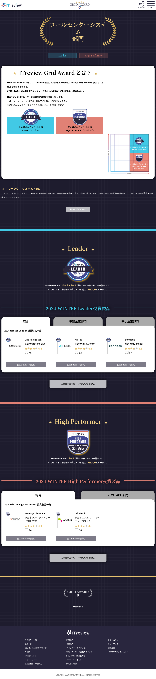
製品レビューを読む (26, 364)
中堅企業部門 (78, 321)
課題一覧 (28, 644)
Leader (62, 55)
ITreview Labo (30, 655)
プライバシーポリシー (75, 659)
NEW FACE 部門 (117, 495)
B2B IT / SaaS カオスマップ (35, 648)
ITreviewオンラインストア (118, 652)
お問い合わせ (113, 640)
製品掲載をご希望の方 (33, 663)
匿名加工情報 (71, 663)
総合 (26, 321)
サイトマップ (113, 644)
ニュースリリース (31, 659)
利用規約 (69, 640)
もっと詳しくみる (78, 209)
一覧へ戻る (78, 606)
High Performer (94, 55)
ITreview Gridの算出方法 (75, 655)
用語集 (27, 652)
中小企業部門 (130, 321)
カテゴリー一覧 (31, 640)
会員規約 (69, 644)
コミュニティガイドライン (76, 648)
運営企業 (111, 648)
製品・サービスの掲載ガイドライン (80, 652)
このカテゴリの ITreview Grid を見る (78, 383)
